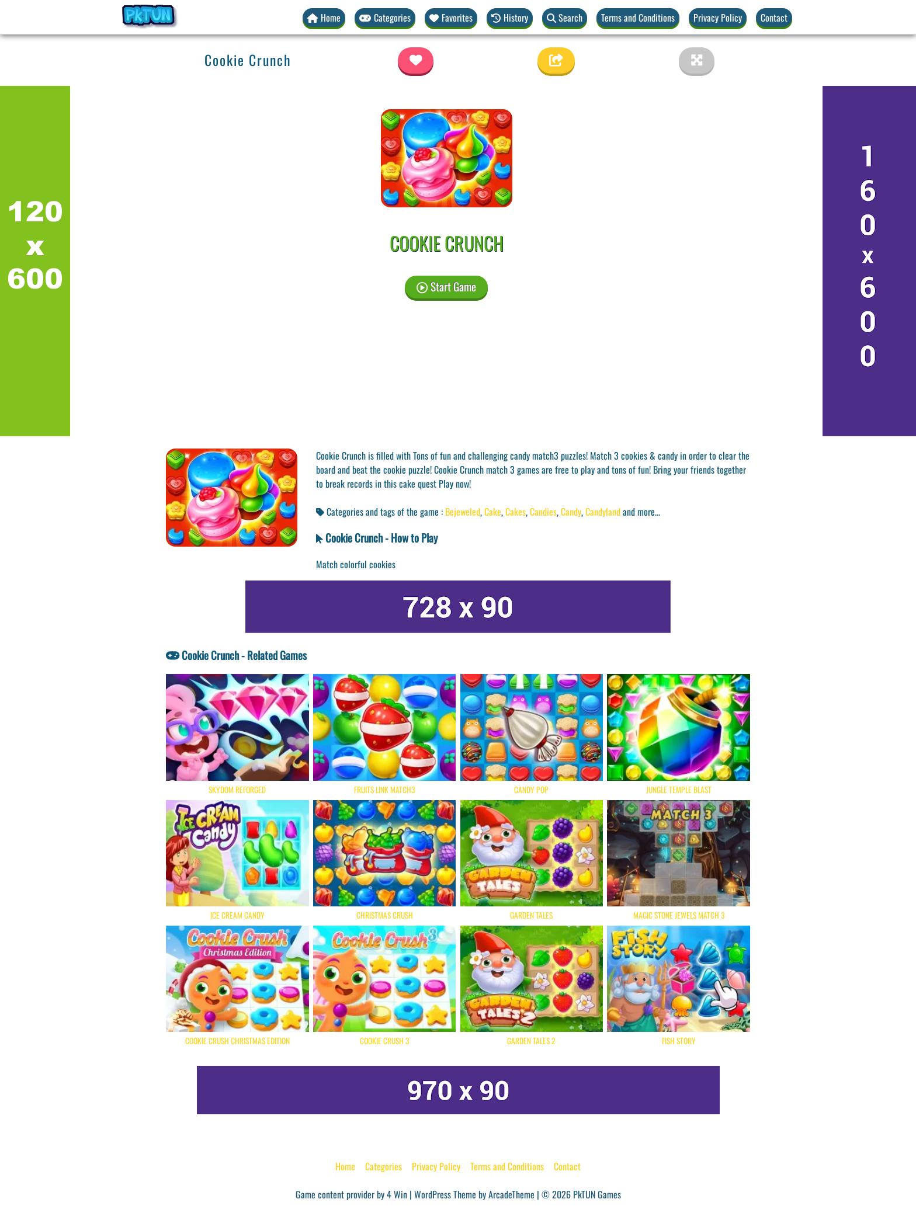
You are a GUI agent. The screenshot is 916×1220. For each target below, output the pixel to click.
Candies (543, 512)
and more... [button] (641, 512)
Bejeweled (462, 512)
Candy (571, 512)
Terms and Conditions (638, 18)
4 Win (397, 1194)
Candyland (602, 512)
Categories (383, 1166)
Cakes (515, 512)
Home (345, 1166)
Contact (774, 18)
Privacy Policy (717, 18)
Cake (492, 512)
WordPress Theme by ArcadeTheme (474, 1194)
